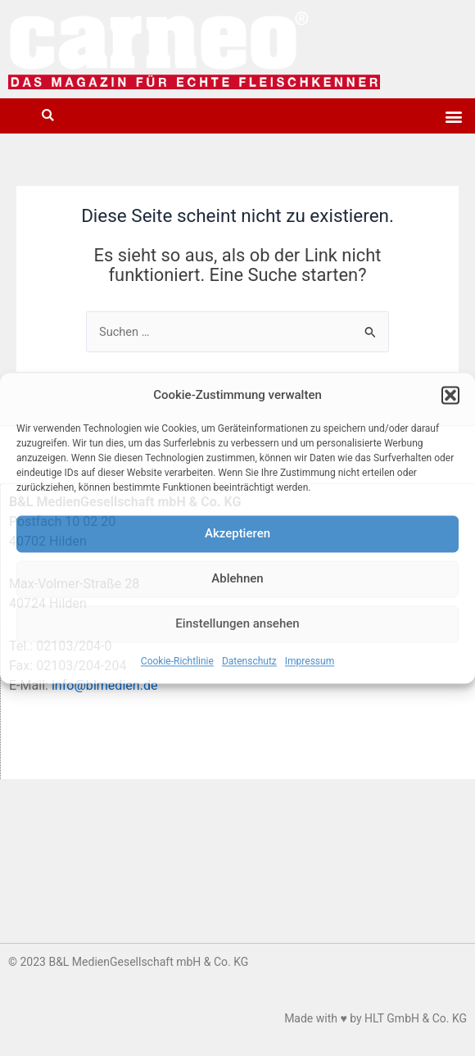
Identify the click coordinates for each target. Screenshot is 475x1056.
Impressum (309, 661)
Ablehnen (237, 579)
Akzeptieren (237, 534)
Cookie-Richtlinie (177, 661)
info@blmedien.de (105, 685)
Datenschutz (249, 661)
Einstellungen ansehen (237, 624)
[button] (450, 395)
